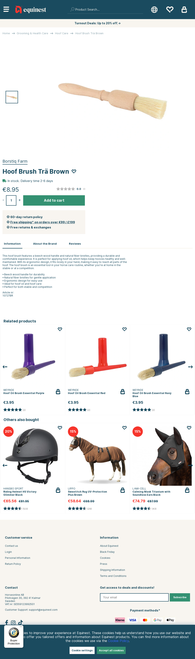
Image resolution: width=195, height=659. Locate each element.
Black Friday (107, 551)
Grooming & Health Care (32, 33)
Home (6, 33)
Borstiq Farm (15, 161)
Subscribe (180, 596)
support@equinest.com (43, 609)
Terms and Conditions (113, 575)
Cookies (105, 557)
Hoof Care (61, 33)
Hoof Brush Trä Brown (89, 33)
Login (8, 551)
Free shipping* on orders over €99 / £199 (42, 222)
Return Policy (13, 563)
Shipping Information (112, 569)
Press (103, 563)
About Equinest (109, 545)
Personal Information (17, 557)
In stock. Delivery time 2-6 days (30, 181)
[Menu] (20, 627)
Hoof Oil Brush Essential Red (86, 392)
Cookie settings (82, 650)
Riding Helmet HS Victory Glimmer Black (19, 492)
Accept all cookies (111, 650)
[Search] (105, 9)
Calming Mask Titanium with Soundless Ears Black (151, 492)
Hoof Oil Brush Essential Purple (23, 392)
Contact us (11, 545)
